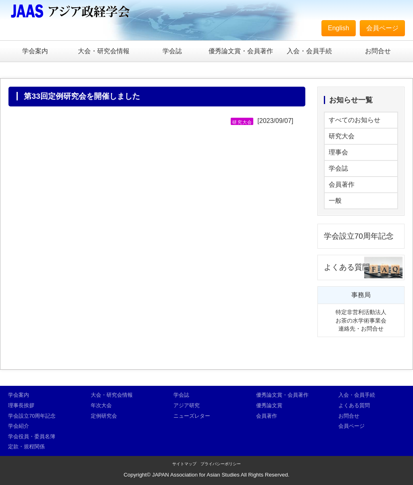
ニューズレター (191, 416)
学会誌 (172, 51)
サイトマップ (184, 464)
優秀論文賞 (269, 405)
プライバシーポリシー (220, 464)
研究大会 (342, 136)
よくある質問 (347, 267)
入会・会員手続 (309, 51)
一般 (335, 200)
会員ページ (382, 28)
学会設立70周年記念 (359, 236)
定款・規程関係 (26, 446)
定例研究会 (104, 416)
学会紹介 (18, 426)
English (338, 28)
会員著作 (342, 184)
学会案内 (35, 51)
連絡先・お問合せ (361, 328)
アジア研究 (186, 405)
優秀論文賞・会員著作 (241, 51)
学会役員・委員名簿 (31, 436)
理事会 (338, 152)
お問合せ (378, 51)
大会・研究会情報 (103, 51)
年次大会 (101, 405)
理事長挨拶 (21, 405)
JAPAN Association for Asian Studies (196, 475)
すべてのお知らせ (354, 120)
